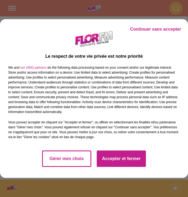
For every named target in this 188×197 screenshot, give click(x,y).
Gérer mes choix (66, 158)
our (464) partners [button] (33, 67)
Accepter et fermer (121, 158)
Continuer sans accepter (155, 29)
